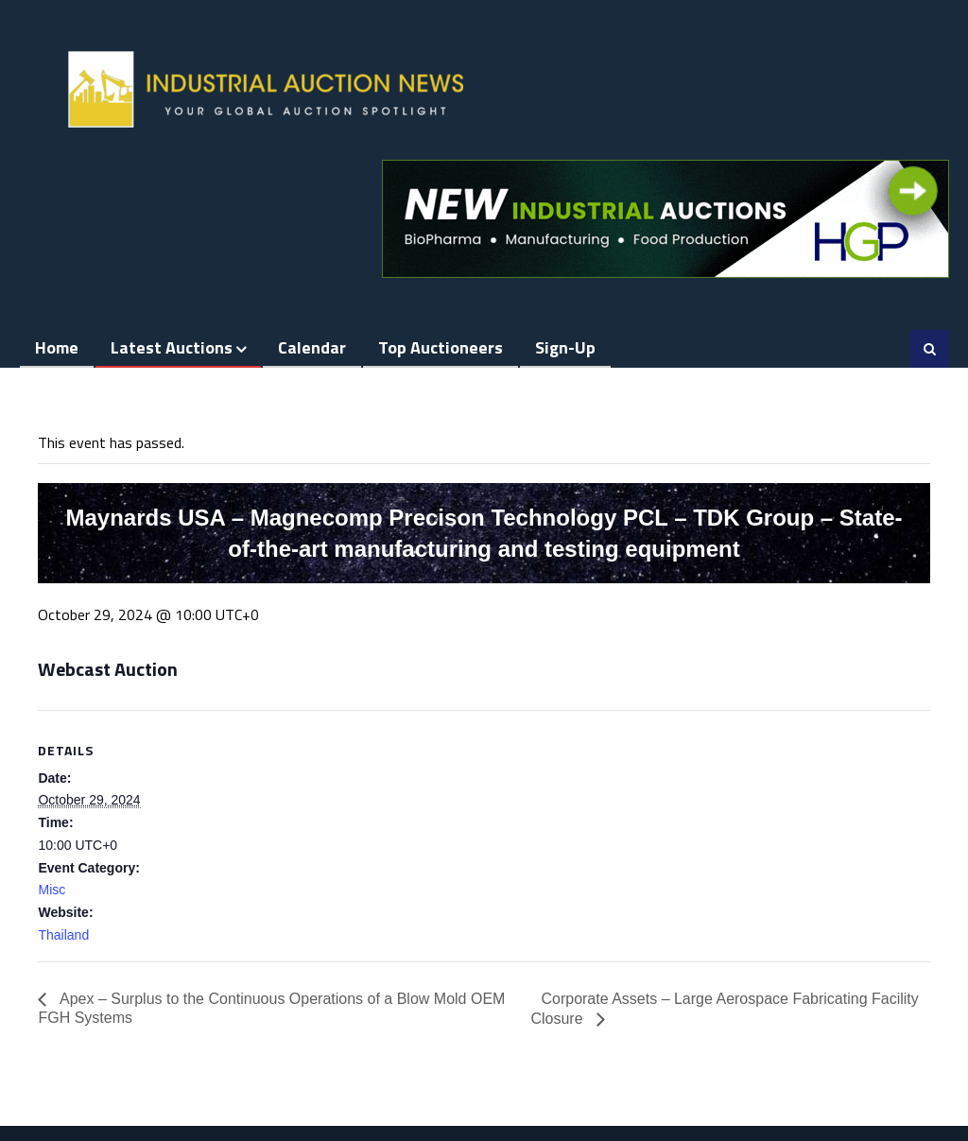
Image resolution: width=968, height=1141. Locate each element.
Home (56, 347)
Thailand (63, 934)
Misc (51, 889)
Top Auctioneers (440, 347)
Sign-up (565, 347)
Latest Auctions (172, 347)
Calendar (312, 347)
